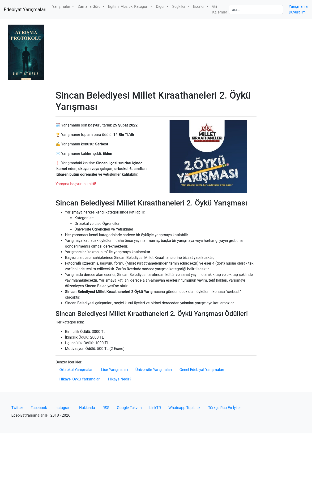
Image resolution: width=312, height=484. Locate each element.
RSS (106, 408)
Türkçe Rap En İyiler (224, 408)
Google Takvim (129, 408)
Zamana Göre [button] (89, 6)
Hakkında (87, 408)
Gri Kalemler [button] (219, 9)
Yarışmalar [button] (61, 6)
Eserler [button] (199, 6)
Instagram (63, 408)
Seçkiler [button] (179, 6)
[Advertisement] (156, 54)
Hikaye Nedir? (119, 379)
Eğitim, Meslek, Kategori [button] (128, 6)
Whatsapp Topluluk (184, 408)
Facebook (38, 408)
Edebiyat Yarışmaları (25, 9)
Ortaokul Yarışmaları (76, 369)
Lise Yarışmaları (114, 369)
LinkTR (155, 408)
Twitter (17, 408)
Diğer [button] (161, 6)
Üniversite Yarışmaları (153, 369)
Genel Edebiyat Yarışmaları (202, 369)
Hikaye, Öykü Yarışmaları (80, 379)
